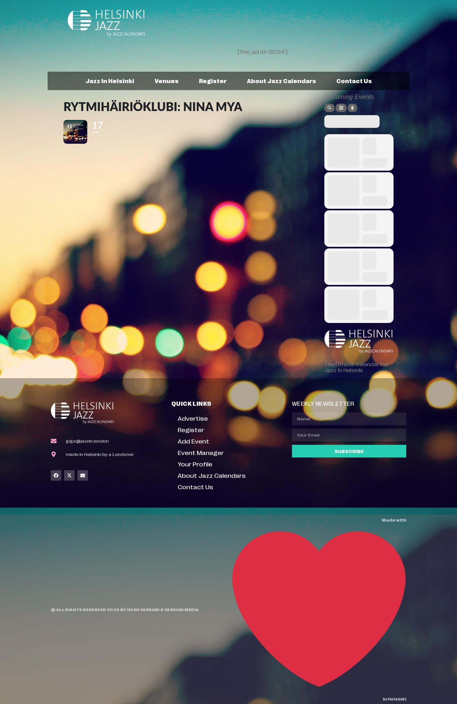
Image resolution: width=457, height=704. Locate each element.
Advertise (193, 418)
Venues (167, 80)
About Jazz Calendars (281, 80)
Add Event (193, 440)
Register (213, 80)
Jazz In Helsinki (109, 80)
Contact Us (354, 80)
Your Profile (195, 463)
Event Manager (201, 452)
